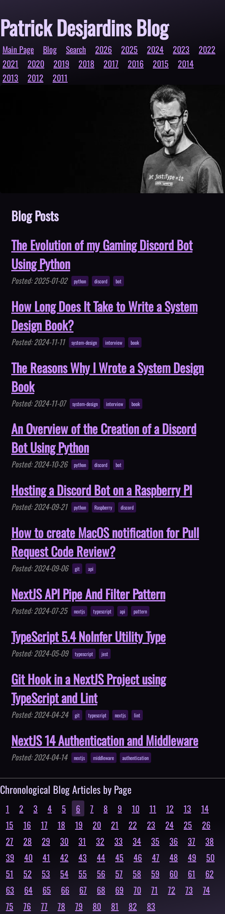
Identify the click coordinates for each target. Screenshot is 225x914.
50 (210, 857)
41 (46, 857)
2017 (111, 63)
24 (169, 824)
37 (191, 841)
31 (82, 841)
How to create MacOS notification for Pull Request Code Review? (105, 542)
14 (205, 808)
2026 (103, 49)
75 (9, 906)
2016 (136, 63)
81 (115, 906)
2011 (60, 77)
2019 (61, 63)
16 (27, 824)
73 (189, 890)
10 (135, 808)
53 (46, 873)
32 (100, 841)
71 (154, 890)
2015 (161, 63)
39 (10, 857)
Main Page (18, 49)
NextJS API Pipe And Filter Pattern (88, 593)
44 (101, 857)
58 (137, 873)
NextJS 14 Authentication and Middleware (104, 740)
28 (27, 841)
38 (209, 841)
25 (188, 824)
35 (155, 841)
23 (151, 824)
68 (101, 890)
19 (79, 824)
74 (206, 890)
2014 (186, 63)
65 (47, 890)
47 (155, 857)
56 (101, 873)
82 (133, 906)
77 (44, 906)
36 (173, 841)
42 (64, 857)
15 (9, 824)
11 (152, 808)
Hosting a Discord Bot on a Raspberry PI (101, 489)
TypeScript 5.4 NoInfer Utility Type (88, 636)
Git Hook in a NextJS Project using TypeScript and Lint (88, 688)
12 (170, 808)
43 (82, 857)
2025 (129, 49)
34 (137, 841)
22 (133, 824)
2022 (207, 49)
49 (192, 857)
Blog (50, 49)
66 (65, 890)
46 (138, 857)
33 (118, 841)
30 (64, 841)
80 (97, 906)
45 (119, 857)
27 (9, 841)
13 (187, 808)
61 (191, 873)
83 (151, 906)
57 (119, 873)
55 (82, 873)
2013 (10, 77)
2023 (181, 49)
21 (115, 824)
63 (10, 890)
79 (79, 906)
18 (61, 824)
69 (119, 890)
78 (61, 906)
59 (155, 873)
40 (28, 857)
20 (97, 824)
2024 (155, 49)
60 (173, 873)
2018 (86, 63)
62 (209, 873)
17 (44, 824)
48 (173, 857)
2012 (35, 77)
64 (28, 890)
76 (27, 906)
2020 (36, 63)
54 (64, 873)
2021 (10, 63)
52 (27, 873)
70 (137, 890)
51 (9, 873)
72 (171, 890)
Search (76, 49)
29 (46, 841)
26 (206, 824)
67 (83, 890)
